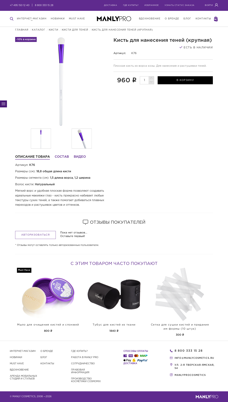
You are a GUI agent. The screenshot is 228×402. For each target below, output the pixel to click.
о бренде (172, 19)
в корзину (185, 80)
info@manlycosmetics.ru (194, 358)
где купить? (131, 5)
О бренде (46, 351)
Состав (62, 156)
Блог (43, 357)
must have (77, 19)
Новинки (16, 357)
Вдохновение (19, 370)
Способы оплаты (135, 351)
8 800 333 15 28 (44, 5)
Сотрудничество (83, 364)
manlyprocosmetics (190, 375)
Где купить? (79, 351)
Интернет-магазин (23, 351)
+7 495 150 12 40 (19, 5)
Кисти (53, 30)
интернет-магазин (31, 19)
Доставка (110, 5)
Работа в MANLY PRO (84, 357)
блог (187, 19)
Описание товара (32, 156)
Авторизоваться (35, 235)
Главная (21, 30)
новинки (58, 19)
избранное (151, 5)
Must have (17, 364)
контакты (203, 19)
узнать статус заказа (180, 5)
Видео (80, 156)
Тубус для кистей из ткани (114, 325)
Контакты (47, 364)
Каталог (38, 30)
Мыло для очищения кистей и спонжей (48, 325)
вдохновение (149, 19)
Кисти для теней (75, 30)
